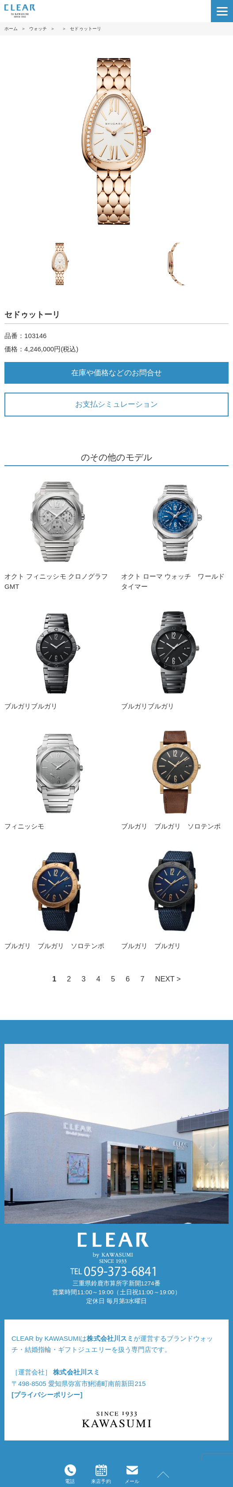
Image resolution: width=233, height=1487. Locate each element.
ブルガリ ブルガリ (175, 897)
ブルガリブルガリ (58, 657)
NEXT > (168, 979)
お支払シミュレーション (116, 404)
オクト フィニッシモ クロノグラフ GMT (58, 532)
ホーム (11, 28)
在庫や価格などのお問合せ (116, 373)
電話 (70, 1474)
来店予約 (101, 1474)
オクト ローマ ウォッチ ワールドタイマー (175, 532)
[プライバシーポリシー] (46, 1394)
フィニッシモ (58, 777)
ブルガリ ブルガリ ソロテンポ (175, 777)
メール (132, 1474)
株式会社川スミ (110, 1338)
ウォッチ (38, 28)
